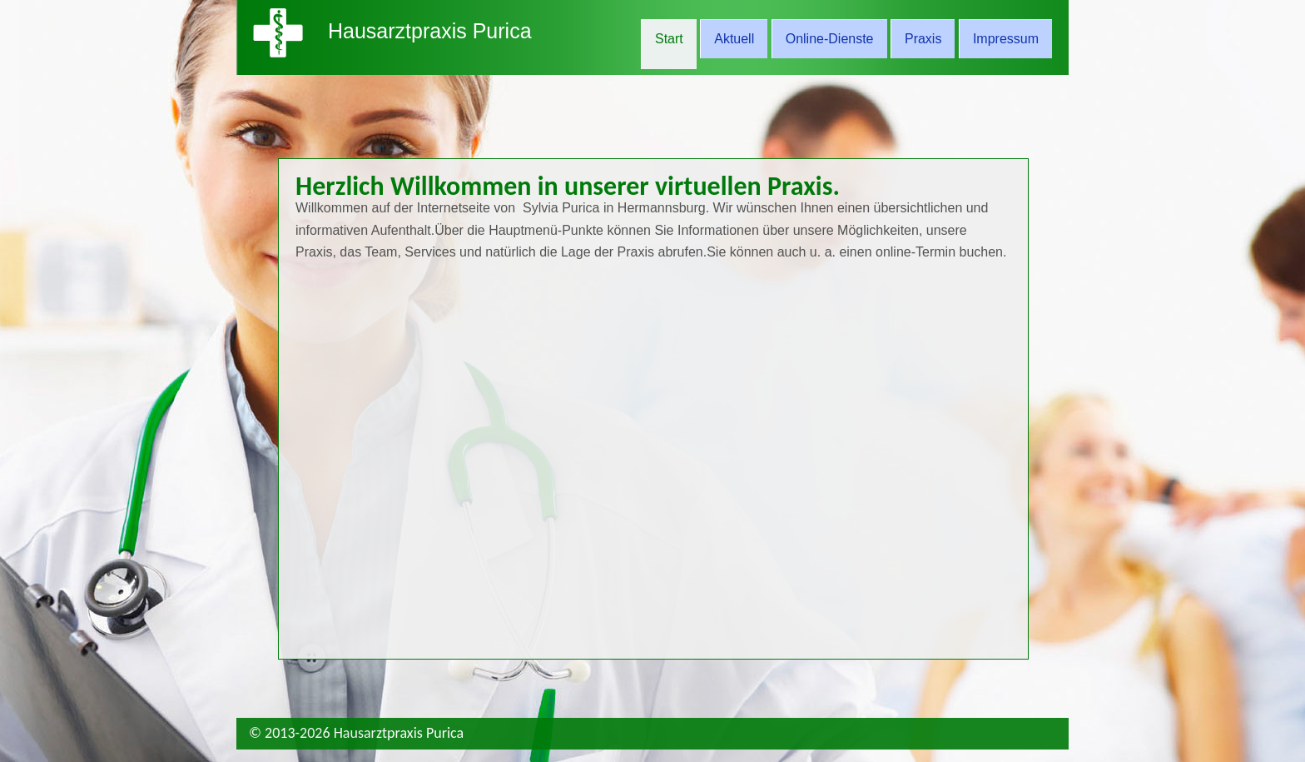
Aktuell (734, 39)
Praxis (923, 39)
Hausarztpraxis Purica (430, 30)
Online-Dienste (830, 39)
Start (669, 39)
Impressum (1006, 39)
